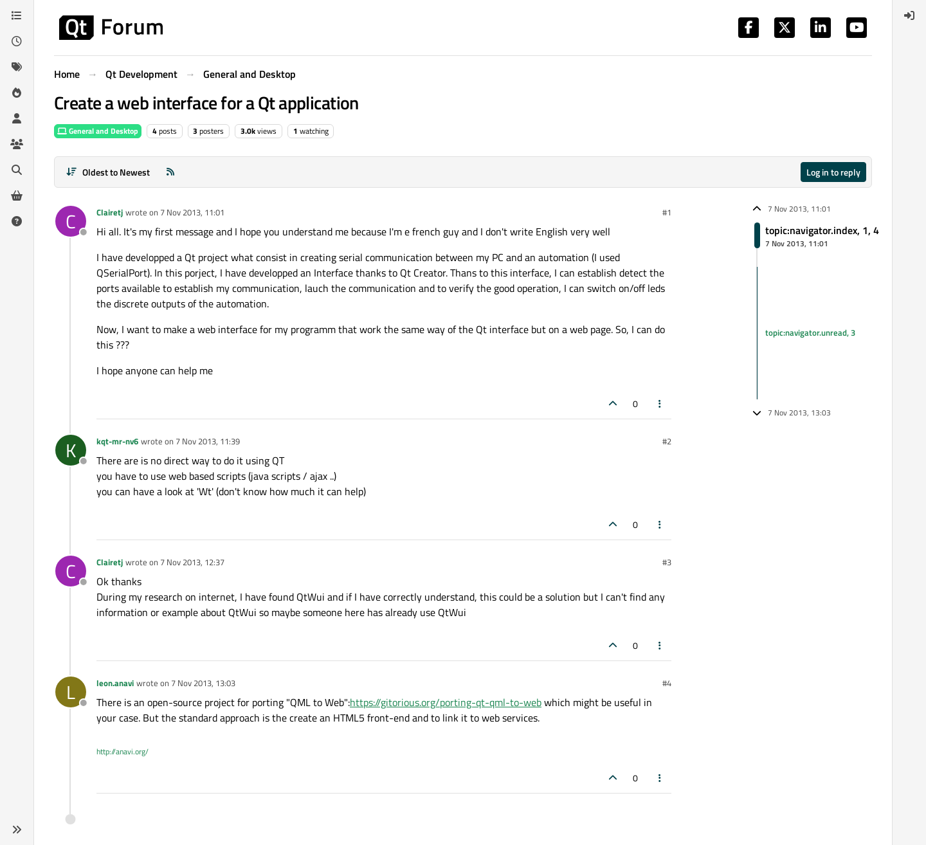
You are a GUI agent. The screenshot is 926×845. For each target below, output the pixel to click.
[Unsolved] (16, 221)
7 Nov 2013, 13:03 (203, 683)
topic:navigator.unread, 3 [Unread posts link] (810, 332)
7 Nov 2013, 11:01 (192, 212)
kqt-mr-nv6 (117, 441)
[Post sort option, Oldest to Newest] (108, 172)
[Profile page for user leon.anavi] (70, 692)
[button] (16, 829)
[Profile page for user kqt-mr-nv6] (70, 450)
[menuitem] (909, 15)
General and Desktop (97, 131)
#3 (666, 562)
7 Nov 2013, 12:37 (192, 562)
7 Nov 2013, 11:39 (208, 441)
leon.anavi (115, 683)
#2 (666, 441)
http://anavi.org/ (122, 751)
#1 (666, 212)
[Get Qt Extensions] (16, 195)
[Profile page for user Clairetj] (70, 221)
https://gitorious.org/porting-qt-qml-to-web (445, 702)
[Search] (16, 169)
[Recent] (16, 41)
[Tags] (16, 67)
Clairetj (109, 212)
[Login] (909, 15)
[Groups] (16, 144)
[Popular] (16, 92)
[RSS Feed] (170, 172)
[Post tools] (660, 403)
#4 (666, 683)
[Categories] (16, 15)
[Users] (16, 118)
